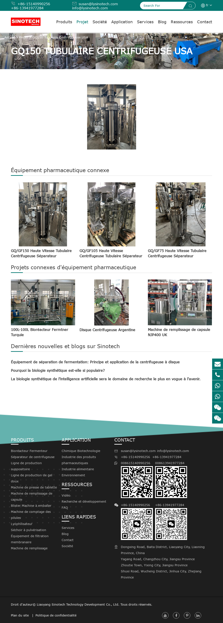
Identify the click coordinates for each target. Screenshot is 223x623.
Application (122, 21)
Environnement (73, 475)
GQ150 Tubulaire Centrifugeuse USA (60, 37)
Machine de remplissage (29, 548)
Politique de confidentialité (55, 615)
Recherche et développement (84, 501)
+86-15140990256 (33, 4)
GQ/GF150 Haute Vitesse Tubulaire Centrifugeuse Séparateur (41, 253)
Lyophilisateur (21, 524)
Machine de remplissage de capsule (31, 496)
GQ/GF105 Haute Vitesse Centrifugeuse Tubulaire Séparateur (110, 253)
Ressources (182, 21)
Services (145, 21)
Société (100, 21)
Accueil (9, 37)
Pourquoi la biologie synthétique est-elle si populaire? (58, 370)
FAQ (65, 507)
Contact (204, 21)
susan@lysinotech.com (98, 4)
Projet (82, 21)
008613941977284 (171, 479)
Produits (64, 21)
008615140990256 (137, 479)
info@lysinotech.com (90, 8)
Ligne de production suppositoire (26, 466)
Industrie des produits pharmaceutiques (79, 460)
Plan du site (20, 615)
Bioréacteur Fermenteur (29, 451)
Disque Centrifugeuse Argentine (107, 330)
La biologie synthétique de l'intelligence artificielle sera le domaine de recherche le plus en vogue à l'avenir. (106, 379)
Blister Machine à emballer (31, 505)
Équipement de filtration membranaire (30, 539)
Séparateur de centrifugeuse (32, 457)
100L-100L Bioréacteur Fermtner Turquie (39, 332)
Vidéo (66, 495)
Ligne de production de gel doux (31, 478)
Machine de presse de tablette (34, 487)
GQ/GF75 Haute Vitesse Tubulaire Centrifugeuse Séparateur (177, 253)
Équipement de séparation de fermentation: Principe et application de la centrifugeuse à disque (95, 362)
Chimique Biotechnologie (81, 451)
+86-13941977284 (27, 8)
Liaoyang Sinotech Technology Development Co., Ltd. (78, 604)
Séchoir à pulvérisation (28, 530)
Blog (162, 21)
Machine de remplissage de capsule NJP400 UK (179, 332)
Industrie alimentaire (78, 469)
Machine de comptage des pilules (31, 515)
